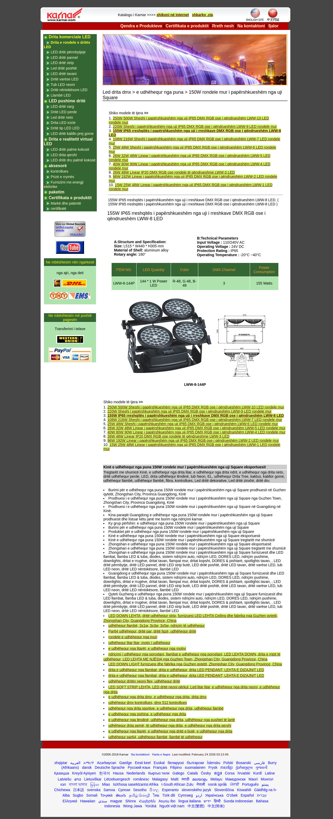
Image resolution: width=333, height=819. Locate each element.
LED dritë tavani (64, 74)
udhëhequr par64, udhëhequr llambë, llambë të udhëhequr (155, 737)
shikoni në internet (173, 15)
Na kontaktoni (251, 26)
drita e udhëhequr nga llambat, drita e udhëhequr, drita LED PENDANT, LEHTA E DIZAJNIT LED (186, 670)
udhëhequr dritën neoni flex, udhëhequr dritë (144, 681)
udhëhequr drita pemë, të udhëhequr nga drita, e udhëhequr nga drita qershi (169, 725)
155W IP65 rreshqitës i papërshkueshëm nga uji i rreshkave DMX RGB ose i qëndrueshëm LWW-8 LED (195, 415)
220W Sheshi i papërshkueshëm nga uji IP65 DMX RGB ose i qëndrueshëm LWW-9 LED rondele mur (195, 126)
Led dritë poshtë (64, 68)
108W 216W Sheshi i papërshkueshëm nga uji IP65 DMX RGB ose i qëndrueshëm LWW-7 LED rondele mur (194, 420)
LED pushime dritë (67, 101)
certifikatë (58, 208)
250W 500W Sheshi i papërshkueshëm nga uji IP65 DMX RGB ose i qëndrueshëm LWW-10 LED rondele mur (195, 407)
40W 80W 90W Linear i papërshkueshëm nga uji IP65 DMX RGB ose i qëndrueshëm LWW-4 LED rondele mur (196, 432)
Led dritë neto (62, 117)
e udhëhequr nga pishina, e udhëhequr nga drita (147, 714)
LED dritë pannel (64, 57)
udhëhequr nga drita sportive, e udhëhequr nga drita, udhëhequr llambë (165, 708)
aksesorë (58, 165)
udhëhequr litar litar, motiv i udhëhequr (139, 643)
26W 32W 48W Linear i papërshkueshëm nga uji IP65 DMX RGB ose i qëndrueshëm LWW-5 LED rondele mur (196, 428)
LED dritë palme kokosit (70, 149)
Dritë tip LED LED (65, 128)
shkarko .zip (202, 15)
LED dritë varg (62, 106)
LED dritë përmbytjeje (68, 52)
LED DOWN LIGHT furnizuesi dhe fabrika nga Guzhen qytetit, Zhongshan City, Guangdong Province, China (195, 664)
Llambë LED (61, 95)
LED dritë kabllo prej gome (72, 133)
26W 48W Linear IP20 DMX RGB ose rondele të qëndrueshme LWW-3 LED (174, 172)
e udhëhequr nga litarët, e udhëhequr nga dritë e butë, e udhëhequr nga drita (170, 731)
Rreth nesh (223, 26)
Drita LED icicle (63, 123)
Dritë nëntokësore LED (69, 90)
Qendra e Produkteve (141, 26)
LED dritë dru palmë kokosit (73, 160)
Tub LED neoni (63, 85)
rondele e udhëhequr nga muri (132, 637)
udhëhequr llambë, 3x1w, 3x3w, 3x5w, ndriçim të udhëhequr (156, 625)
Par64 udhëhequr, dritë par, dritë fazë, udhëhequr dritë (152, 631)
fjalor (273, 26)
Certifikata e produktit (187, 26)
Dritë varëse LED (65, 79)
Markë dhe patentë (66, 203)
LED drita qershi (64, 155)
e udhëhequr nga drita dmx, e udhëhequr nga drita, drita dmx (157, 697)
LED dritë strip (62, 63)
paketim (56, 192)
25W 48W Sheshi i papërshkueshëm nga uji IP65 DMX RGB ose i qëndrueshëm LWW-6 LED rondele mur (192, 424)
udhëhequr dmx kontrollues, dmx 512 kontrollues (147, 703)
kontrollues (59, 171)
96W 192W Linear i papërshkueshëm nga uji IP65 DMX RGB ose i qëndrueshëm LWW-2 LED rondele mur (193, 440)
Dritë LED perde (64, 112)
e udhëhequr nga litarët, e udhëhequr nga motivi (147, 648)
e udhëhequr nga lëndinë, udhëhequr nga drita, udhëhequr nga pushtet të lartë (171, 720)
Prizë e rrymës (62, 177)
